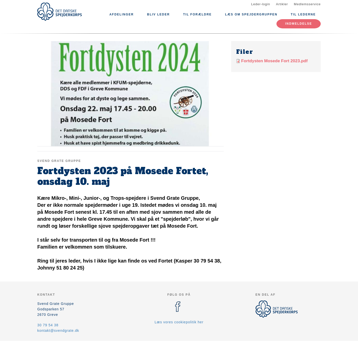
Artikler (282, 4)
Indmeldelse (298, 23)
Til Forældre (197, 14)
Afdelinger (121, 14)
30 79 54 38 (47, 325)
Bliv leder (158, 14)
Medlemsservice (307, 4)
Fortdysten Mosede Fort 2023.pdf (274, 61)
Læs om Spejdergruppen (251, 14)
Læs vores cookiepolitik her (179, 322)
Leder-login (260, 4)
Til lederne (303, 14)
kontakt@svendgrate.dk (58, 331)
